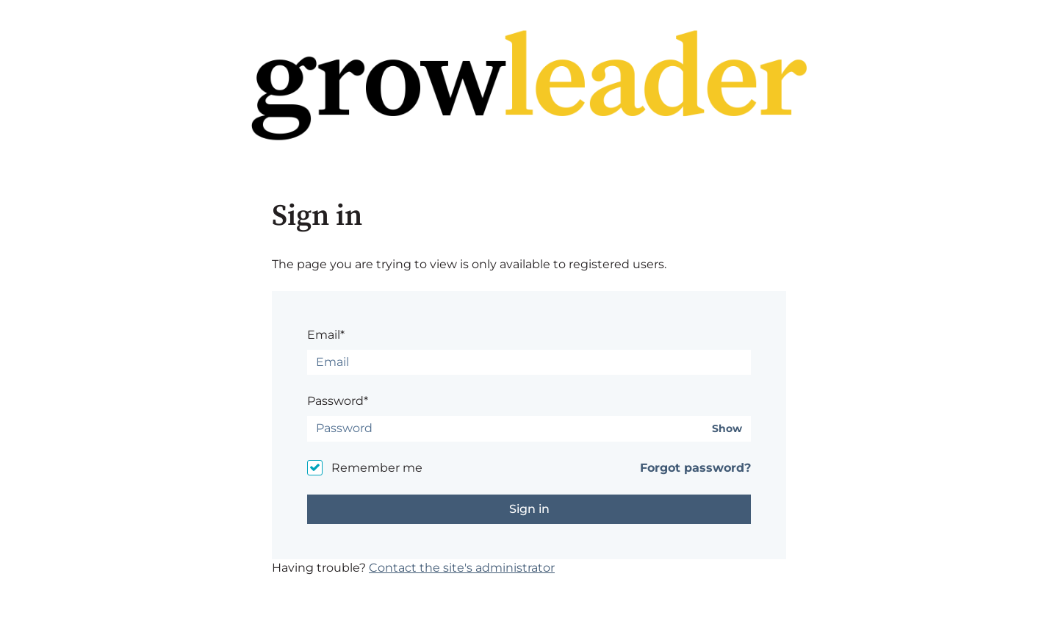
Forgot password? (695, 468)
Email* (326, 335)
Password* (337, 401)
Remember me (376, 468)
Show (727, 429)
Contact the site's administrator (462, 568)
